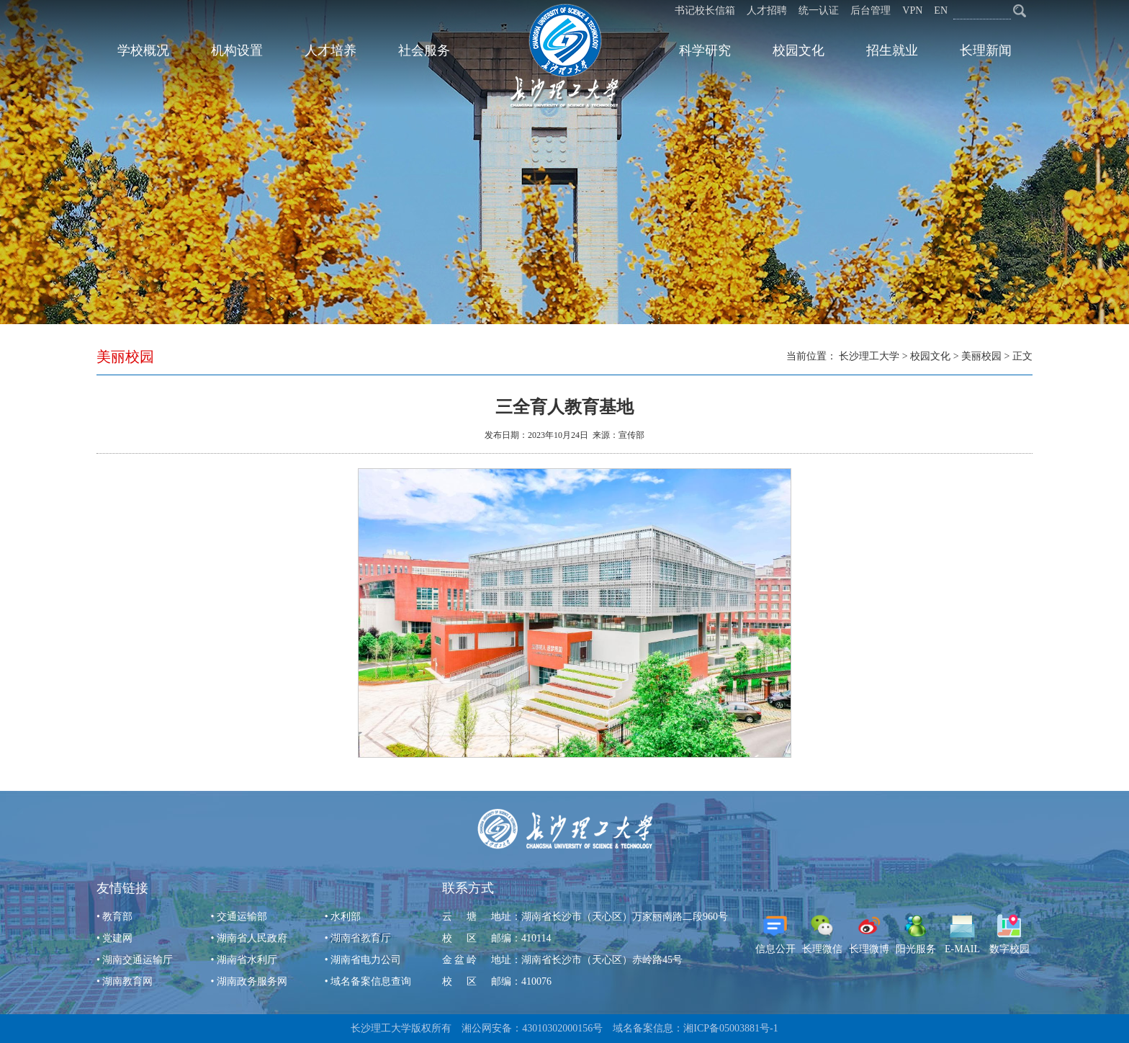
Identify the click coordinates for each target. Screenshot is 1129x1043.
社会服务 (424, 50)
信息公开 (775, 933)
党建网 (117, 938)
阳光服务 (916, 933)
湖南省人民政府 (252, 938)
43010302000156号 (562, 1028)
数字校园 (1009, 933)
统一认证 (819, 10)
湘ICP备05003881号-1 (730, 1028)
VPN (912, 10)
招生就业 (892, 50)
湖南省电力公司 (365, 959)
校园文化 (798, 50)
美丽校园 (981, 356)
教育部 (117, 916)
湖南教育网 (127, 981)
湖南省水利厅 (247, 959)
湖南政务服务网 (252, 981)
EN (941, 10)
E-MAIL (962, 933)
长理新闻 (986, 50)
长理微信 (822, 933)
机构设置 (237, 50)
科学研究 (705, 50)
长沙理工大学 (869, 356)
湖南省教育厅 (360, 938)
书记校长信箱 (705, 10)
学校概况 (143, 50)
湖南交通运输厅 (137, 959)
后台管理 (870, 10)
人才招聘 (767, 10)
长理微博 (869, 933)
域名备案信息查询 (370, 981)
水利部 (345, 916)
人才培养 (330, 50)
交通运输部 (242, 916)
